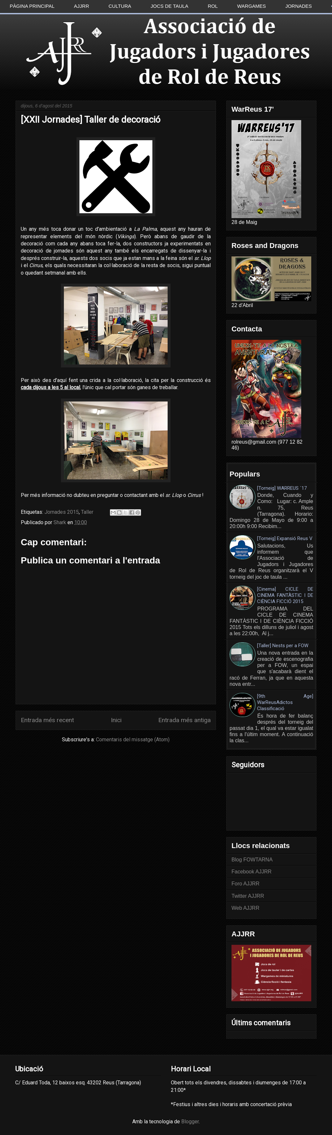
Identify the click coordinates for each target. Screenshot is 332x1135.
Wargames (251, 6)
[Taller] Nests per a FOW (282, 645)
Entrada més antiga (184, 720)
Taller (87, 512)
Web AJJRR (245, 908)
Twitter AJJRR (247, 896)
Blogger (190, 1121)
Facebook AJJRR (251, 871)
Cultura (120, 6)
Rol (213, 6)
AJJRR (81, 6)
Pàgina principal (32, 6)
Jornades (298, 6)
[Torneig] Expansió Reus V (285, 538)
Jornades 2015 (61, 512)
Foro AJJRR (245, 883)
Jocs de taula (169, 6)
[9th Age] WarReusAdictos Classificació (285, 702)
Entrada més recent (47, 720)
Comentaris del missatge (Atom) (133, 739)
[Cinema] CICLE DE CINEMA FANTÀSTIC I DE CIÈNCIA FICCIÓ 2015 (285, 595)
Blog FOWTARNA (252, 859)
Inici (116, 720)
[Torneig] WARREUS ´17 (282, 488)
